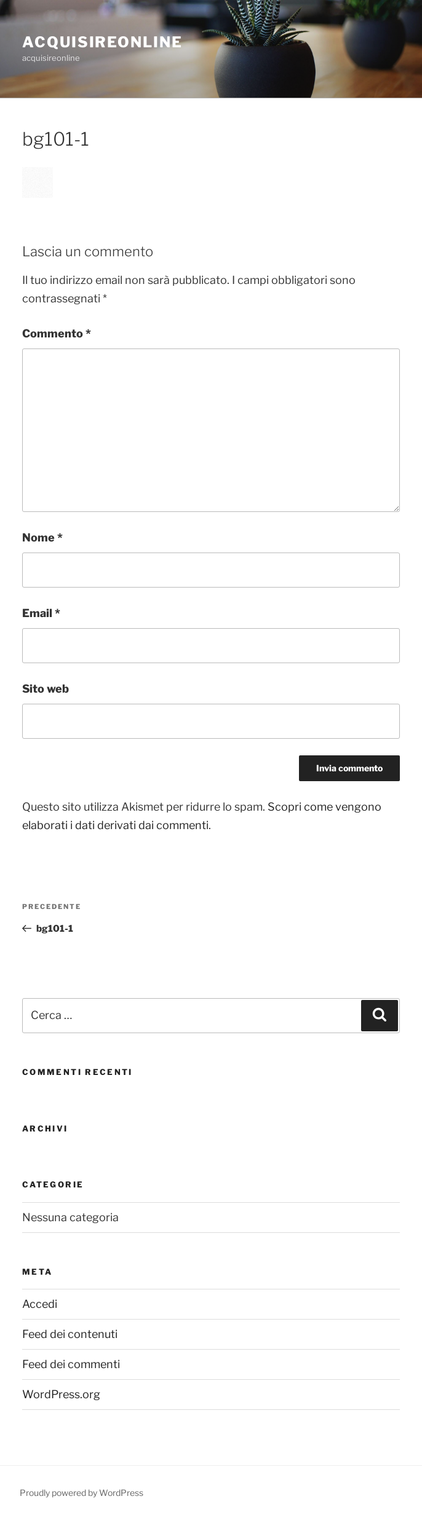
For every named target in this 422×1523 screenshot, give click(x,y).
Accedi (39, 1303)
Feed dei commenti (71, 1364)
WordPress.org (61, 1394)
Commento (56, 333)
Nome (42, 537)
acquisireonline (102, 42)
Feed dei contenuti (69, 1334)
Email (41, 613)
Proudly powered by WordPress (81, 1492)
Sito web (45, 688)
